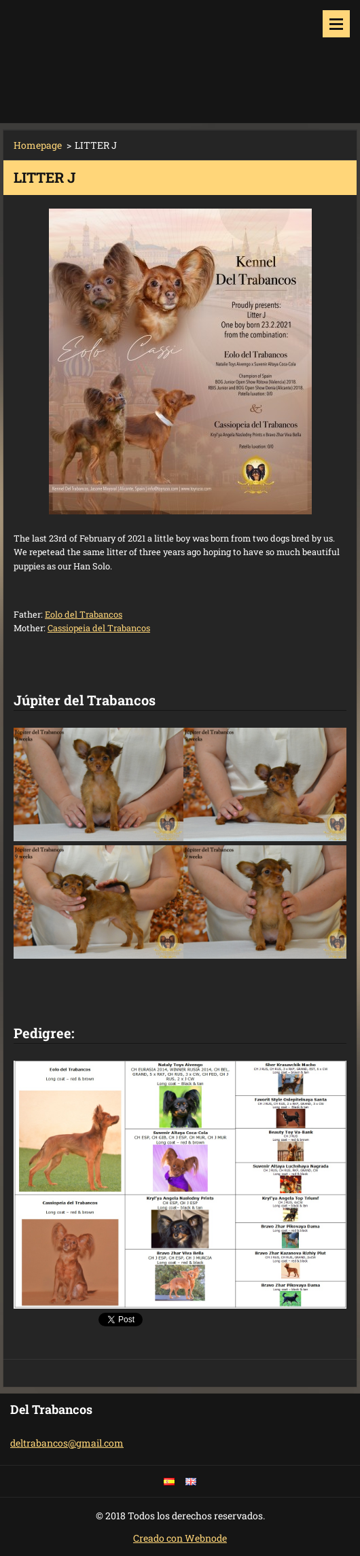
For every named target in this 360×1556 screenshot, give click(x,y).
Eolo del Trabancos (83, 614)
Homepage (38, 145)
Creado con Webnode (180, 1538)
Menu (336, 23)
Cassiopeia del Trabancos (99, 627)
